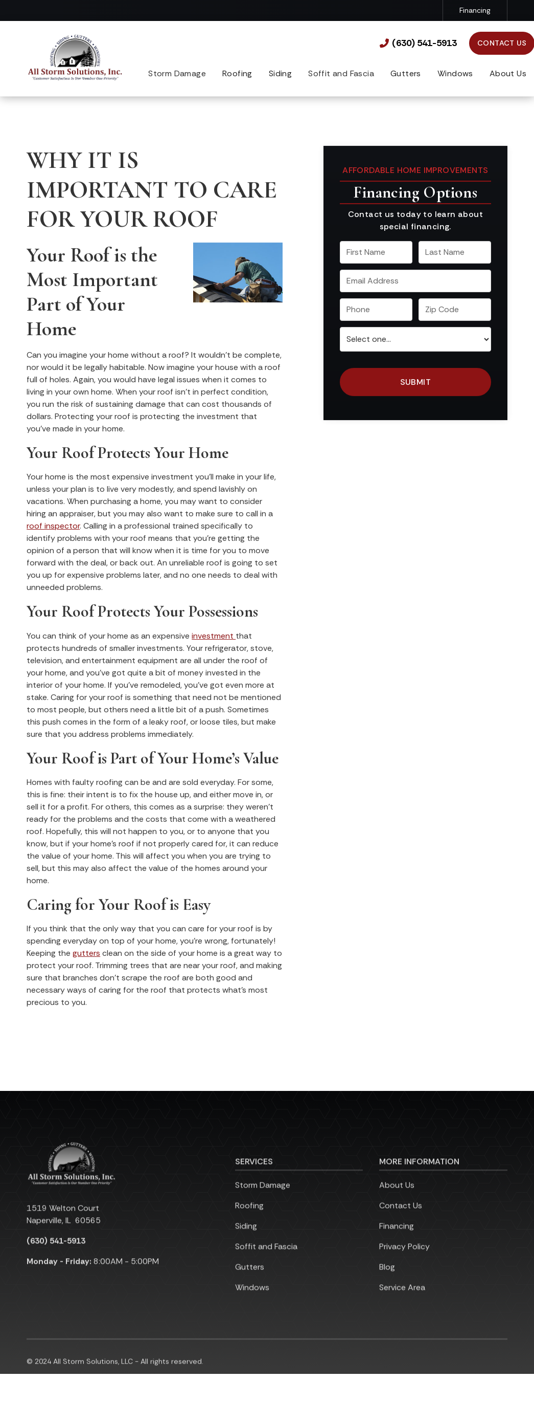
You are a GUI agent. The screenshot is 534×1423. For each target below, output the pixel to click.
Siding (280, 74)
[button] (237, 74)
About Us (508, 74)
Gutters (405, 74)
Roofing (237, 74)
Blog (387, 1280)
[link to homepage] (75, 58)
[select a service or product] (415, 339)
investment (214, 636)
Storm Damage (262, 1198)
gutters (86, 954)
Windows (455, 74)
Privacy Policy (404, 1259)
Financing (475, 10)
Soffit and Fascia (266, 1259)
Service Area (402, 1300)
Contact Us (400, 1218)
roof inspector (53, 526)
